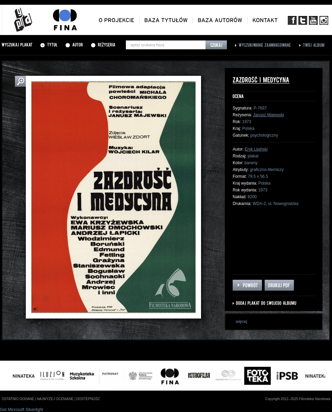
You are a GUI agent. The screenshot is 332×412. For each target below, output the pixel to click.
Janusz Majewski (268, 115)
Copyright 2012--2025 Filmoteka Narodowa (297, 399)
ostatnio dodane (18, 399)
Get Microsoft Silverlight (21, 409)
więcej (241, 321)
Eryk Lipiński (256, 149)
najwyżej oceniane (55, 399)
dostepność (88, 399)
